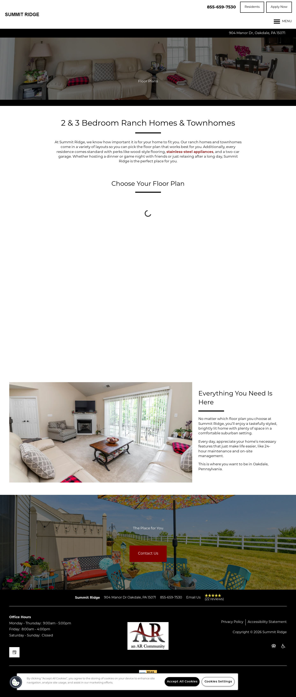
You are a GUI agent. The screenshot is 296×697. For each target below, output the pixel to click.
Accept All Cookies (182, 681)
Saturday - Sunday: (24, 635)
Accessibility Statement (267, 622)
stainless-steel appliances (189, 152)
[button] (252, 7)
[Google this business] (14, 652)
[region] (127, 681)
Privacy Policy (232, 622)
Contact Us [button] (148, 554)
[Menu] (283, 21)
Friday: (14, 629)
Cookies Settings (218, 681)
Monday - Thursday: (25, 623)
